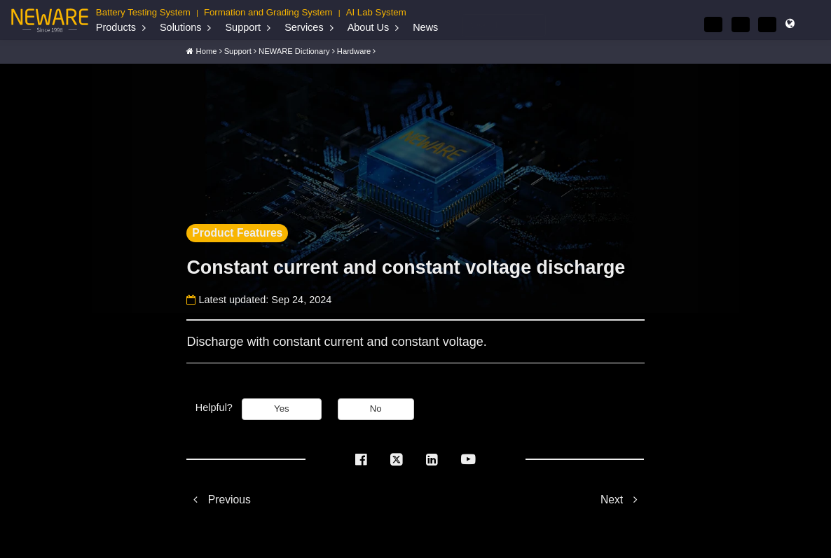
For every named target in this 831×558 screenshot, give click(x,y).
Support (243, 27)
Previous (218, 498)
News (425, 27)
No (376, 408)
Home (206, 50)
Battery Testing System (143, 12)
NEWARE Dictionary (294, 50)
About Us (369, 27)
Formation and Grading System (268, 12)
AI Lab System (376, 12)
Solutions (181, 27)
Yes (281, 408)
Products (116, 27)
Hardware (354, 50)
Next (622, 498)
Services (303, 27)
